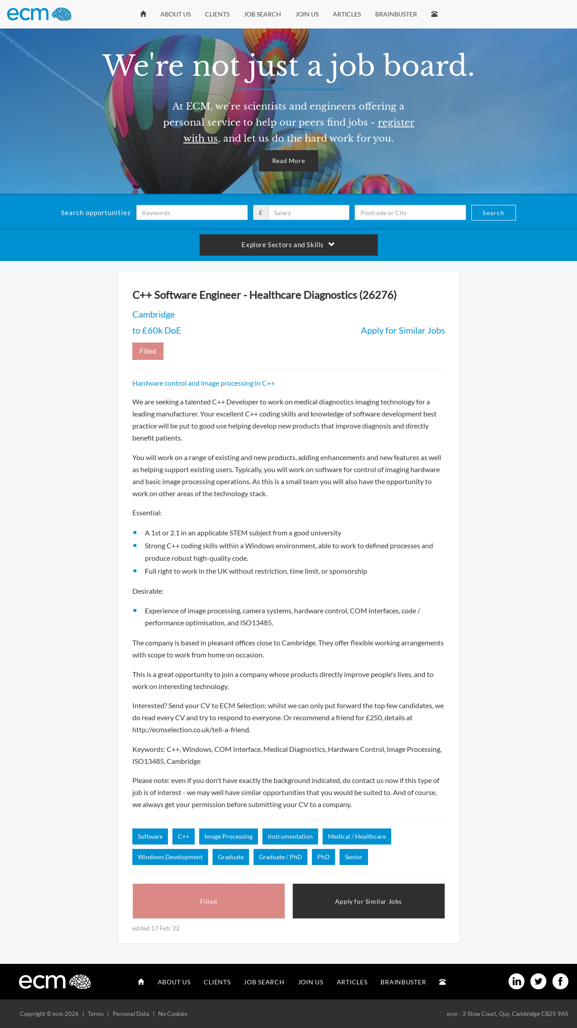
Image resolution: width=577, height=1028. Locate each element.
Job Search (262, 14)
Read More (288, 160)
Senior (354, 857)
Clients (217, 14)
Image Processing (229, 836)
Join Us (307, 14)
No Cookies (173, 1013)
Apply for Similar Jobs (403, 330)
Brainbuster (396, 14)
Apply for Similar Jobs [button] (368, 901)
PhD (323, 857)
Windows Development (170, 857)
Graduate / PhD (280, 857)
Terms (96, 1013)
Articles (347, 14)
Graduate (231, 857)
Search (493, 212)
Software (150, 836)
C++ (183, 836)
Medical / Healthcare (357, 836)
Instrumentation (290, 836)
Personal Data (131, 1013)
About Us (175, 14)
